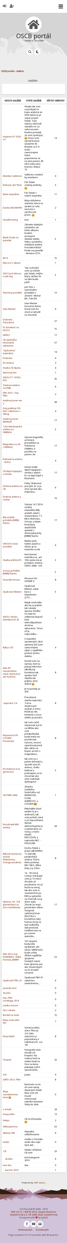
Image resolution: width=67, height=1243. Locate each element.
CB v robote (9, 1010)
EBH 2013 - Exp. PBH (11, 394)
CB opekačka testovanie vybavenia (10, 342)
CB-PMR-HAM (10, 795)
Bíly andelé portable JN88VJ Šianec (11, 520)
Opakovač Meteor (12, 591)
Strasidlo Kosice (11, 579)
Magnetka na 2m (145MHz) (12, 446)
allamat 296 (9, 1132)
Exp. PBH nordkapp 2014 (11, 999)
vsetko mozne (10, 1005)
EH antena (8, 362)
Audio (6, 1142)
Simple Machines (47, 1211)
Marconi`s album (12, 262)
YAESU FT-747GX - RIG (12, 379)
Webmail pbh (25, 1229)
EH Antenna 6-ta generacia (11, 770)
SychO (44, 1217)
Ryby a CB (8, 647)
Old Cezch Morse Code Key (12, 275)
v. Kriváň (7, 1109)
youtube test (9, 988)
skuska (7, 992)
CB (4, 1151)
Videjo (6, 1120)
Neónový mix (10, 372)
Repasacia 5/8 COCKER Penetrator (10, 738)
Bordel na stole (11, 1015)
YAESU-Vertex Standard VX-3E (11, 618)
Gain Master (9, 308)
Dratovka (7, 358)
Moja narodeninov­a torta (10, 1094)
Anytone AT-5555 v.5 (12, 138)
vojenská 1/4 (10, 703)
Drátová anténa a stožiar (12, 498)
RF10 (5, 258)
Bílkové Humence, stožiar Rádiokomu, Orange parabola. (12, 858)
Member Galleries (12, 175)
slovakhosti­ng (10, 219)
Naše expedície (11, 194)
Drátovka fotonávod (8, 321)
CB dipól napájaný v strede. (12, 473)
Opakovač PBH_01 (12, 980)
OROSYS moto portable (10, 545)
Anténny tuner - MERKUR (11, 420)
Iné (5, 1074)
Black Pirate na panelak (10, 239)
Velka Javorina (10, 1126)
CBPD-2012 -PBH (12, 1079)
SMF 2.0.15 (16, 1211)
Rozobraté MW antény (11, 826)
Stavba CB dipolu (12, 367)
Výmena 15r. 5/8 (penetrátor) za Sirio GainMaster (12, 904)
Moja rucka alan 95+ (11, 1021)
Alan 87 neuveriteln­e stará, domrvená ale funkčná (11, 672)
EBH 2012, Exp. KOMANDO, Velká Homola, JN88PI (12, 957)
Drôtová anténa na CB (13, 487)
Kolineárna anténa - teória (12, 461)
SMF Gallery (39, 1182)
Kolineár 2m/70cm (12, 185)
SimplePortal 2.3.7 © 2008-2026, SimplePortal (33, 1214)
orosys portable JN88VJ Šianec (11, 572)
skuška (9, 1158)
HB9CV (6, 335)
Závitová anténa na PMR (11, 387)
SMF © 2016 (30, 1211)
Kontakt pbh (42, 1229)
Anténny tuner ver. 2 (12, 402)
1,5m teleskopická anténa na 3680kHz (12, 429)
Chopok (7, 1059)
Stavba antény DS (12, 560)
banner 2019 (11, 1170)
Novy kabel (8, 1036)
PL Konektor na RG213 (11, 329)
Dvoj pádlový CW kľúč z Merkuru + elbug (12, 411)
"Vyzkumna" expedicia (9, 352)
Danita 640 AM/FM (12, 207)
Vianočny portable (12, 292)
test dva (7, 1165)
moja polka (8, 1114)
